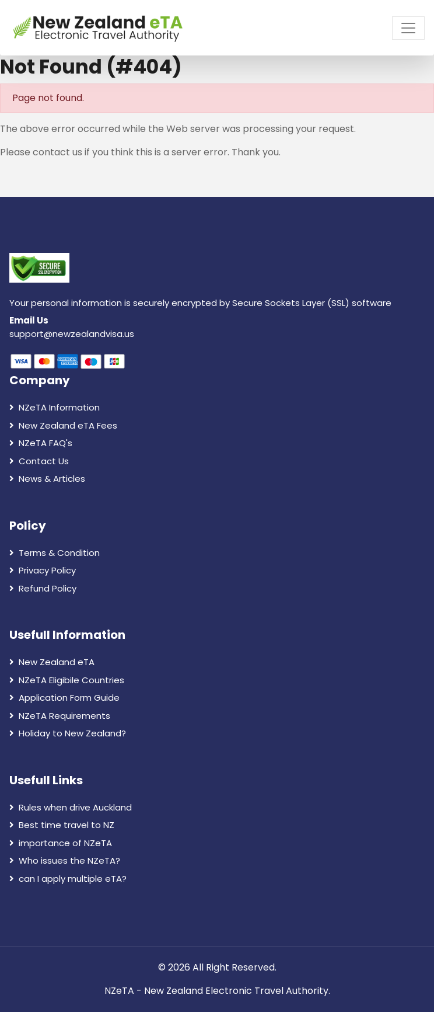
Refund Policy (42, 588)
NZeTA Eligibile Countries (66, 680)
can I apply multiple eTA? (68, 878)
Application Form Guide (64, 697)
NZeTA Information (54, 407)
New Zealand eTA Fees (63, 425)
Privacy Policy (42, 570)
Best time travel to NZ (61, 825)
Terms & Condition (54, 553)
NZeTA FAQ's (40, 443)
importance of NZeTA (60, 843)
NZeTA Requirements (59, 716)
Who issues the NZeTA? (64, 860)
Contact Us (39, 461)
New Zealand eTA (51, 662)
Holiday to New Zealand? (67, 733)
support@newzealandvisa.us (71, 334)
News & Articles (47, 478)
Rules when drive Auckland (70, 807)
